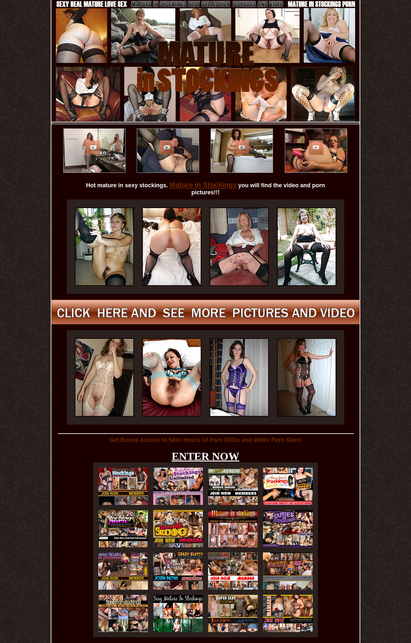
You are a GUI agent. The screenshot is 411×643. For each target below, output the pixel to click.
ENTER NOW (206, 456)
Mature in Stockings (203, 185)
